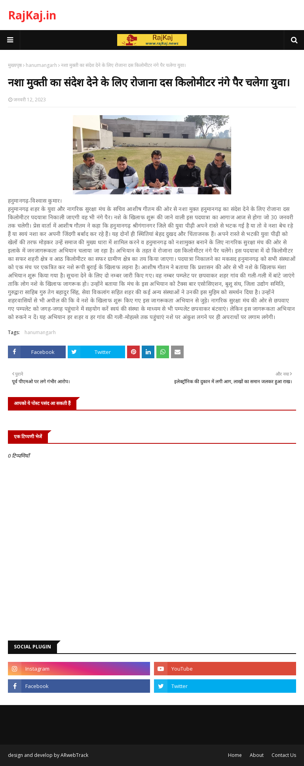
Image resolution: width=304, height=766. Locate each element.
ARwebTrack (74, 755)
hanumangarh (41, 65)
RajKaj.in (32, 15)
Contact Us (284, 755)
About (257, 755)
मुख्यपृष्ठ (15, 65)
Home (235, 755)
